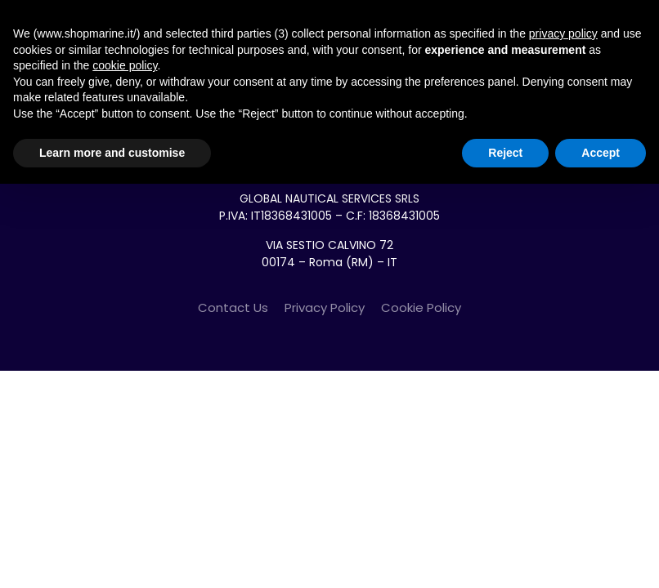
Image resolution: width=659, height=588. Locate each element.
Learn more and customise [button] (112, 152)
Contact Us (233, 307)
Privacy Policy (325, 307)
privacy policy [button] (563, 33)
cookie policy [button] (124, 65)
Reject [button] (505, 152)
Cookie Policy (421, 307)
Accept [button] (600, 152)
